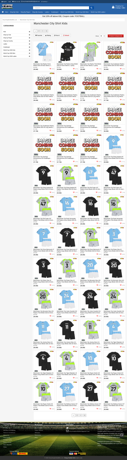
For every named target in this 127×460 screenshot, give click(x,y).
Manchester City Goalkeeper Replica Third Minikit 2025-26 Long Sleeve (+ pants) (43, 127)
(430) (98, 100)
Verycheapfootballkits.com (75, 428)
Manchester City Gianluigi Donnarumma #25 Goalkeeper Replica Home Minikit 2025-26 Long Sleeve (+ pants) (43, 159)
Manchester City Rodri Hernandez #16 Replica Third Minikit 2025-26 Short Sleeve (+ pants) (113, 220)
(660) (75, 131)
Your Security (7, 444)
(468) (52, 100)
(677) (98, 285)
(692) (122, 254)
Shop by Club (7, 35)
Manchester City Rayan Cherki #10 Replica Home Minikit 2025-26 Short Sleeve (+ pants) (90, 374)
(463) (122, 131)
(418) (52, 162)
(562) (75, 347)
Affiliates (37, 432)
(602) (52, 192)
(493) (122, 100)
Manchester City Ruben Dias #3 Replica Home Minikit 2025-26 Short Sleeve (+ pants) (114, 251)
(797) (75, 192)
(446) (75, 254)
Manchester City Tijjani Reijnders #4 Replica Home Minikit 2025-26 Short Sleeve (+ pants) (114, 343)
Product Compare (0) (115, 36)
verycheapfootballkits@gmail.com (30, 1)
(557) (52, 254)
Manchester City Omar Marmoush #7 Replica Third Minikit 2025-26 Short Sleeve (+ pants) (90, 251)
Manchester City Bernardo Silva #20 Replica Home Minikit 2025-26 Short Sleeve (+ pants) (90, 282)
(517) (52, 378)
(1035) (75, 223)
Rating (48, 35)
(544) (98, 347)
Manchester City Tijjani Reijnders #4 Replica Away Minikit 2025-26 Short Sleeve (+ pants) (43, 374)
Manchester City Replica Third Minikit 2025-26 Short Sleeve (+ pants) (90, 64)
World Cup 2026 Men (9, 53)
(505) (122, 223)
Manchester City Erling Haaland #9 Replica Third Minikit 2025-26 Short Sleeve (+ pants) (66, 189)
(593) (52, 347)
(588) (122, 316)
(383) (75, 100)
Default (66, 35)
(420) (98, 131)
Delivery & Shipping (9, 430)
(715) (52, 223)
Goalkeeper (6, 47)
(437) (52, 131)
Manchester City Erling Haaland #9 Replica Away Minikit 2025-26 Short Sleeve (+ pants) (43, 189)
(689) (122, 347)
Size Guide (6, 437)
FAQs (5, 447)
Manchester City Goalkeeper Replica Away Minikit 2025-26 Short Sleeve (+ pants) (43, 96)
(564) (122, 378)
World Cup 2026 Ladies (10, 56)
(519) (75, 409)
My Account (38, 428)
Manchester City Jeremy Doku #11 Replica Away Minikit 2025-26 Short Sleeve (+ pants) (67, 343)
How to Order (7, 442)
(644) (98, 223)
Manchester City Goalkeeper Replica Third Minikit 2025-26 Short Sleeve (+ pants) (67, 96)
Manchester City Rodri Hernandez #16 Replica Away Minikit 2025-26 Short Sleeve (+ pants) (89, 220)
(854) (52, 69)
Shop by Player (7, 38)
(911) (75, 316)
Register (4, 1)
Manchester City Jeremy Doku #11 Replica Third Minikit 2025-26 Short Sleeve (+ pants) (90, 343)
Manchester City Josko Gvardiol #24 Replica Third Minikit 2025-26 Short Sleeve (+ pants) (114, 313)
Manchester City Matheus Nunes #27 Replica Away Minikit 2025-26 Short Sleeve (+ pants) (90, 405)
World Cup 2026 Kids (9, 50)
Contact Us (6, 428)
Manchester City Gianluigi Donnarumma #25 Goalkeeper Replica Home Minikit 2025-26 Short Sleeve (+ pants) (67, 128)
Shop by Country (8, 41)
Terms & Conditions (9, 432)
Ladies (5, 44)
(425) (75, 162)
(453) (52, 285)
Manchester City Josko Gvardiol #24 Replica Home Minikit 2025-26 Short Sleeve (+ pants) (67, 313)
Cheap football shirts (69, 458)
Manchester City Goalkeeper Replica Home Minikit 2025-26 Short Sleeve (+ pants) (114, 65)
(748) (122, 192)
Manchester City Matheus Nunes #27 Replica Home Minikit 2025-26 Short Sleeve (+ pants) (67, 405)
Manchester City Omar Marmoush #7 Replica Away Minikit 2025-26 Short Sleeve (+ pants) (67, 251)
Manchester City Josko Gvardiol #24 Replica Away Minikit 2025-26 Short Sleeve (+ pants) (90, 313)
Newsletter (38, 435)
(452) (122, 285)
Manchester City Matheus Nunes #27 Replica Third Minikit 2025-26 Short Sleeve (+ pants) (114, 405)
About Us (6, 435)
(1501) (98, 192)
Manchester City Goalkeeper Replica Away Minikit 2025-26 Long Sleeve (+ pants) (114, 96)
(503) (98, 162)
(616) (75, 378)
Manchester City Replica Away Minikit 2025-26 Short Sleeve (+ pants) (67, 64)
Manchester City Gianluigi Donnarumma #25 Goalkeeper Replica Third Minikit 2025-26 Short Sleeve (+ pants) (113, 128)
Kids (4, 31)
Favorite (38, 35)
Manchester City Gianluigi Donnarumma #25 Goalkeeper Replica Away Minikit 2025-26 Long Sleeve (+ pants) (66, 159)
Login (9, 1)
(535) (122, 69)
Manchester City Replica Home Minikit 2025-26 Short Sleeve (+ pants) (42, 65)
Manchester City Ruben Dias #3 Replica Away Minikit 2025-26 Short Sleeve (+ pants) (43, 282)
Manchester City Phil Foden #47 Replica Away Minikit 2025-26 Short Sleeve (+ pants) (114, 189)
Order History (39, 430)
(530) (52, 316)
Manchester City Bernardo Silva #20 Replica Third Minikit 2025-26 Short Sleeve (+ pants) (43, 313)
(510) (75, 285)
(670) (75, 69)
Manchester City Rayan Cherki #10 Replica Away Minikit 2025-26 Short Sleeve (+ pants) (114, 374)
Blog (36, 437)
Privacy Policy (7, 440)
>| (46, 31)
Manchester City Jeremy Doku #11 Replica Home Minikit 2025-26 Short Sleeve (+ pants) (43, 343)
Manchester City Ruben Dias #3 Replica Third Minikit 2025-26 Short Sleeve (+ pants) (66, 282)
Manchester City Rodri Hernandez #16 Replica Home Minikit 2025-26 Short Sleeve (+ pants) (66, 220)
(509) (98, 254)
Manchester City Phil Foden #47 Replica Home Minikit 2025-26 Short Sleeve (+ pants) (90, 189)
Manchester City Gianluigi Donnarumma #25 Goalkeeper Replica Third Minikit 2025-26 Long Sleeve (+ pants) (90, 159)
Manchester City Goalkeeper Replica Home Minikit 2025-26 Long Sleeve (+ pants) (90, 96)
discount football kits (116, 431)
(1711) (122, 162)
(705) (98, 378)
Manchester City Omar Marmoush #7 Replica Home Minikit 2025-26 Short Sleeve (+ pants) (43, 251)
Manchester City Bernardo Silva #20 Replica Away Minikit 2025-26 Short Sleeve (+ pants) (114, 282)
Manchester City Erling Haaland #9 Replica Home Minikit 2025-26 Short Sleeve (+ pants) (114, 158)
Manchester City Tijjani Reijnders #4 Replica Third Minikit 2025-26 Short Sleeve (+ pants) (67, 374)
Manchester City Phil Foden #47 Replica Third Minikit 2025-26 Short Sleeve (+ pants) (43, 220)
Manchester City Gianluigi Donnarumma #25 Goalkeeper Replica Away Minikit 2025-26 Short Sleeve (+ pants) (90, 128)
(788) (98, 69)
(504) (98, 409)
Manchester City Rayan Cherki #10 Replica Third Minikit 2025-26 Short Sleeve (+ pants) (43, 405)
